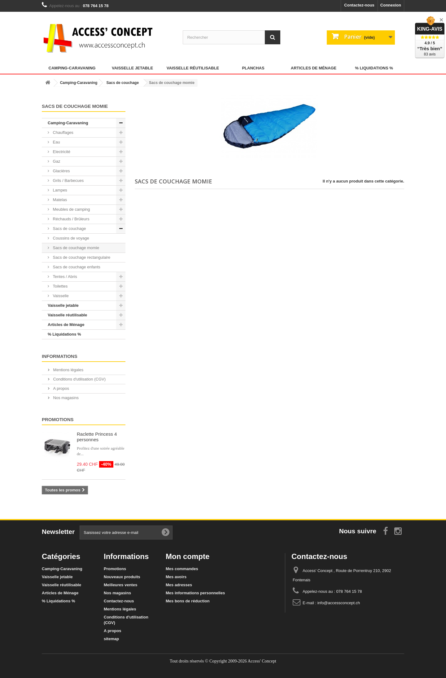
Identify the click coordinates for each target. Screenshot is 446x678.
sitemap (111, 638)
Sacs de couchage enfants (76, 267)
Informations (59, 356)
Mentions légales (67, 370)
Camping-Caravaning (72, 68)
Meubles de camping (71, 209)
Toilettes (60, 286)
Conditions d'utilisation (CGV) (79, 379)
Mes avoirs (176, 577)
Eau (56, 142)
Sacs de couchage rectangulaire (81, 257)
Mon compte (187, 556)
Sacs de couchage (69, 228)
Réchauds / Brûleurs (70, 219)
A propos (60, 388)
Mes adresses (179, 585)
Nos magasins (65, 397)
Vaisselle (60, 295)
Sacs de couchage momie (75, 247)
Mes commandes (182, 568)
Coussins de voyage (70, 238)
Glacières (61, 171)
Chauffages (62, 132)
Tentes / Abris (64, 276)
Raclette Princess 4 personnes (97, 436)
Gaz (56, 161)
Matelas (59, 199)
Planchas (253, 68)
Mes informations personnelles (195, 593)
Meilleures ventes (120, 585)
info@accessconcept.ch (338, 603)
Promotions (58, 419)
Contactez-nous (359, 5)
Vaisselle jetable (132, 68)
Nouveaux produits (122, 577)
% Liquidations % (374, 68)
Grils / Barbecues (68, 180)
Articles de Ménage (313, 68)
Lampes (59, 190)
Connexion (390, 5)
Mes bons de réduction (188, 601)
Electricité (61, 151)
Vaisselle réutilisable (193, 68)
